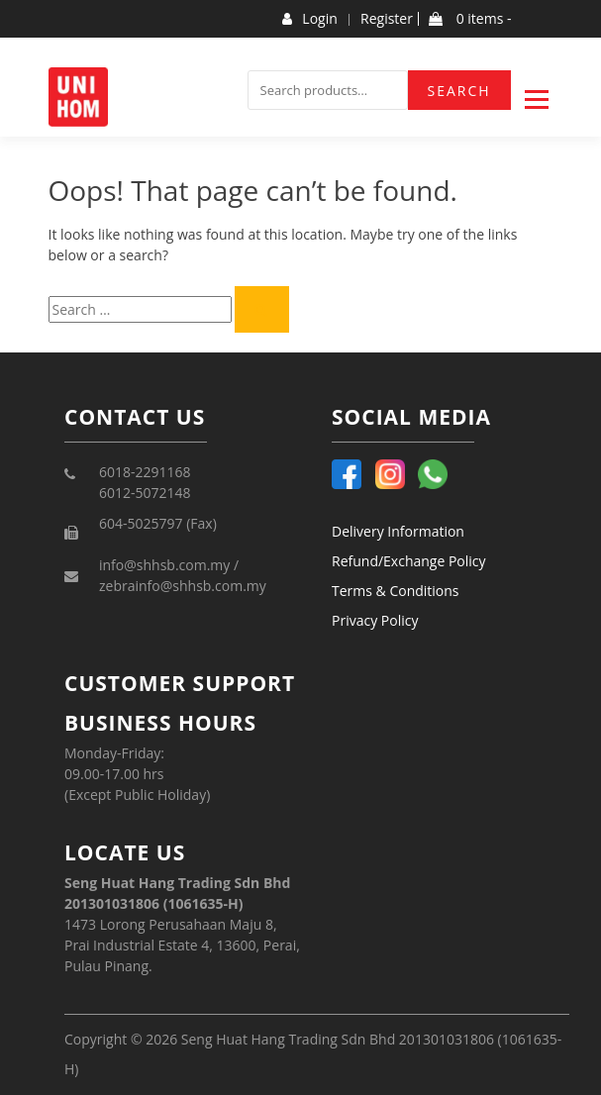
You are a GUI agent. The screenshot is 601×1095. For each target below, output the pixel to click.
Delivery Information (398, 531)
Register (386, 19)
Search (459, 90)
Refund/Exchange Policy (409, 560)
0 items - (470, 19)
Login (309, 19)
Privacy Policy (375, 620)
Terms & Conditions (395, 590)
